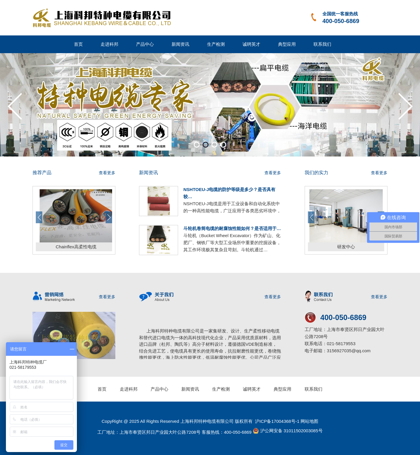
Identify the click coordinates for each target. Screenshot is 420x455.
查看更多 (107, 172)
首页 (78, 44)
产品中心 (145, 44)
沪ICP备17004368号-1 (276, 421)
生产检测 (216, 44)
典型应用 (287, 44)
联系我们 (322, 44)
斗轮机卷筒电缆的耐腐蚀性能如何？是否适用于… (232, 228)
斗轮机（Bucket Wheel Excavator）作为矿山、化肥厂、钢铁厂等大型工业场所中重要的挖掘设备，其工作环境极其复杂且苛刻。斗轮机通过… (232, 242)
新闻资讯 (180, 44)
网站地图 (309, 421)
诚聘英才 (251, 44)
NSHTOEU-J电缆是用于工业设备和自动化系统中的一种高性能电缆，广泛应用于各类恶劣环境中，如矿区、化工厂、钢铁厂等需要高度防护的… (232, 210)
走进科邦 (109, 44)
